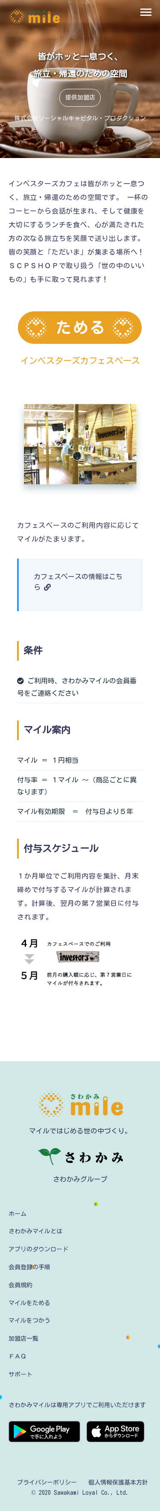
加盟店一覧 (23, 1338)
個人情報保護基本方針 (118, 1482)
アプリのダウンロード (38, 1249)
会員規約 (20, 1285)
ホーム (17, 1214)
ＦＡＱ (17, 1356)
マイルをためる (29, 1303)
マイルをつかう (29, 1321)
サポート (20, 1374)
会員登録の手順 (29, 1267)
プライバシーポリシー (47, 1482)
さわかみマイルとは (35, 1231)
